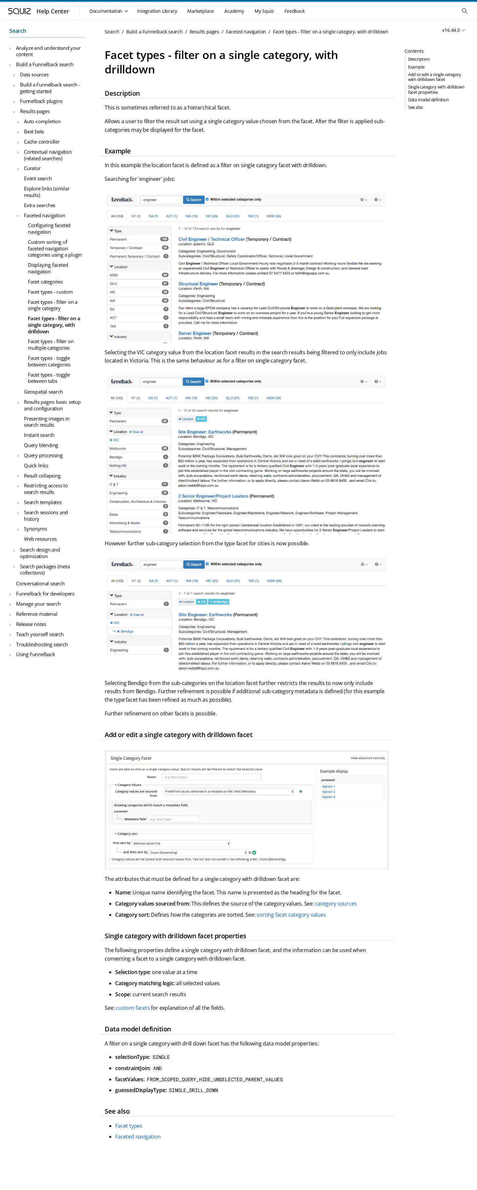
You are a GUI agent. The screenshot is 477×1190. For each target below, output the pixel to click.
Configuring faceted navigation (49, 228)
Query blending (41, 445)
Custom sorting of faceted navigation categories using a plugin (55, 248)
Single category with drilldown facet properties (436, 89)
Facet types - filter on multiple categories (50, 344)
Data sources (34, 74)
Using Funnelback (35, 654)
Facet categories (45, 281)
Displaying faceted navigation (48, 268)
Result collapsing (42, 475)
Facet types (128, 1125)
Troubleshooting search (42, 644)
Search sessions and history (46, 515)
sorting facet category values (291, 914)
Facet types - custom (50, 291)
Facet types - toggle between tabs (49, 377)
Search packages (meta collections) (45, 569)
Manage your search (38, 603)
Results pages (35, 111)
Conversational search (40, 583)
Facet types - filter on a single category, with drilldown (54, 324)
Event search (38, 178)
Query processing (43, 455)
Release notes (31, 624)
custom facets (133, 1007)
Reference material (36, 614)
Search (18, 30)
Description (419, 59)
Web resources (40, 539)
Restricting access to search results (46, 488)
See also (415, 107)
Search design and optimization (40, 552)
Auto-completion (42, 121)
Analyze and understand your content (48, 51)
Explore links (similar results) (47, 191)
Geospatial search (43, 391)
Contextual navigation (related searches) (48, 155)
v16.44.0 (451, 30)
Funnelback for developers (45, 593)
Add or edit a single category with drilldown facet (434, 76)
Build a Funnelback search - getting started (50, 87)
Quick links (36, 465)
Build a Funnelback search (44, 64)
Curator (32, 168)
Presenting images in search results (47, 421)
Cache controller (42, 141)
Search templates (43, 502)
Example (416, 67)
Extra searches (39, 205)
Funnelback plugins (41, 101)
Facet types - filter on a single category (52, 305)
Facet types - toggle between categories (49, 361)
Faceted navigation (44, 215)
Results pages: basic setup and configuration (52, 405)
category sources (336, 903)
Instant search (39, 435)
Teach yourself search (40, 634)
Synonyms (35, 528)
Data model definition (428, 100)
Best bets (34, 131)
